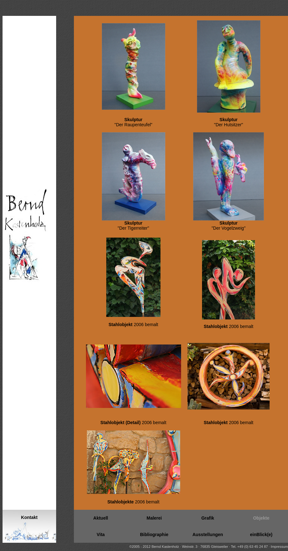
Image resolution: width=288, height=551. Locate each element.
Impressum (279, 546)
